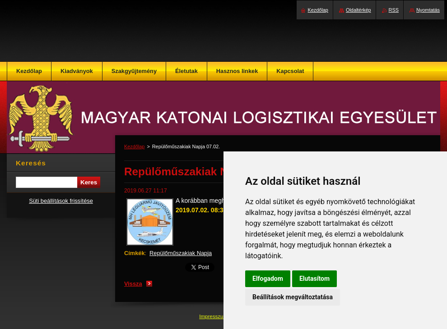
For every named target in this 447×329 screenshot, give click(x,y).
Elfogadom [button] (267, 278)
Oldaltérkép (358, 10)
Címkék (134, 253)
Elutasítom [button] (314, 278)
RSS (394, 10)
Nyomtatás (428, 10)
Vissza (133, 283)
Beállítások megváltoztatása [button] (292, 297)
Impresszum (214, 316)
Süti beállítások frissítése (61, 200)
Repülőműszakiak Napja (180, 253)
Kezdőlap (134, 146)
